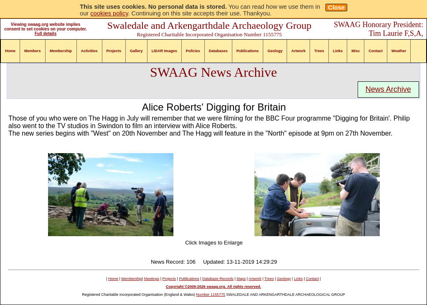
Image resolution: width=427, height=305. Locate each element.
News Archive (388, 89)
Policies (193, 51)
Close (336, 7)
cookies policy (109, 13)
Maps (241, 279)
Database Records (218, 279)
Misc (355, 51)
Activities (89, 51)
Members (32, 51)
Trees (319, 51)
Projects (114, 51)
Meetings (152, 279)
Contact (376, 51)
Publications (247, 51)
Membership (61, 51)
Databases (218, 51)
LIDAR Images (164, 51)
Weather (398, 51)
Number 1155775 (211, 294)
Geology (274, 51)
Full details (45, 33)
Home (10, 51)
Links (338, 51)
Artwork (298, 51)
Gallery (136, 51)
